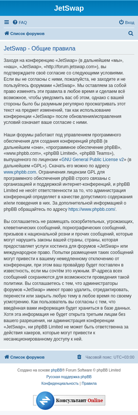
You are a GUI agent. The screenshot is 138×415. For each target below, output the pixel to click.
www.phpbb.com (20, 172)
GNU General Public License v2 (92, 159)
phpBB (56, 370)
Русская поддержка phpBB (69, 377)
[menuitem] (19, 22)
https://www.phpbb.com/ (91, 209)
